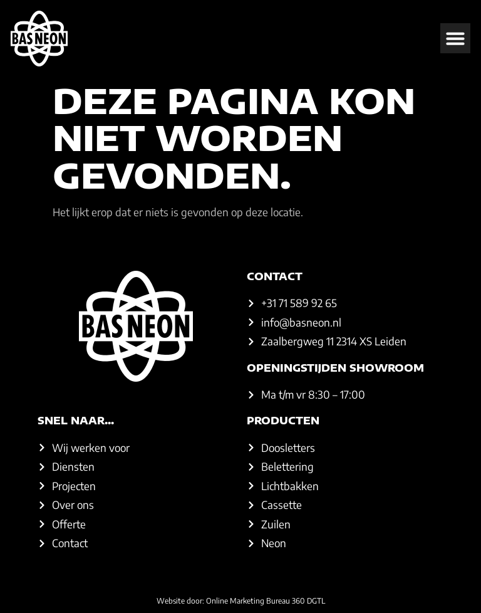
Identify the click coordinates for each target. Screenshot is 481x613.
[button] (455, 38)
